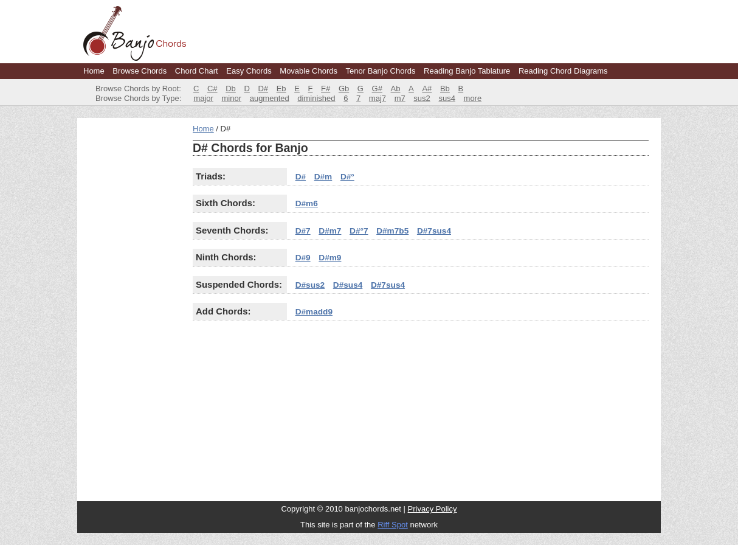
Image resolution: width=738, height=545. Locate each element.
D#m (323, 176)
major (203, 98)
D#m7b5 (392, 230)
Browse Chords (139, 70)
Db (231, 88)
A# (427, 88)
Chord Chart (196, 70)
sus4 (446, 98)
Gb (344, 88)
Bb (445, 88)
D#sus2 (310, 285)
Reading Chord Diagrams (563, 70)
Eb (281, 88)
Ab (396, 88)
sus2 (421, 98)
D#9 (303, 257)
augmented (269, 98)
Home (94, 70)
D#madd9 (314, 311)
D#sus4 (348, 285)
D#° (347, 176)
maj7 (377, 98)
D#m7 (330, 230)
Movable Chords (308, 70)
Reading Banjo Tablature (467, 70)
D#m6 (306, 203)
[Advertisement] (132, 306)
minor (232, 98)
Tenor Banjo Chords (381, 70)
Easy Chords (248, 70)
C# (212, 88)
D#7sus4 (434, 230)
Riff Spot (393, 524)
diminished (316, 98)
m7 (400, 98)
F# (325, 88)
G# (377, 88)
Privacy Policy (432, 508)
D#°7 (359, 230)
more (473, 98)
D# (263, 88)
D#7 (303, 230)
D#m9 (330, 257)
